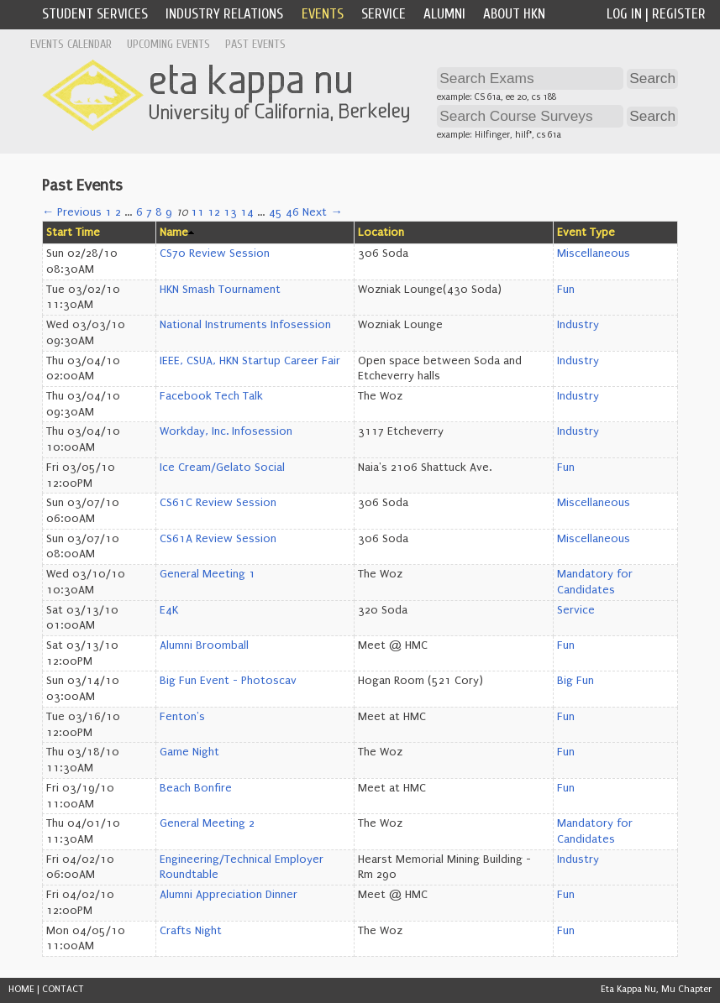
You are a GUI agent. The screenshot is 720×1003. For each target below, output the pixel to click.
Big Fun (575, 680)
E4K (169, 610)
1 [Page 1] (108, 212)
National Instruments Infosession (245, 325)
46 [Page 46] (292, 212)
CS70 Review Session (215, 253)
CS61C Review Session (218, 502)
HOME (21, 989)
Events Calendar (71, 44)
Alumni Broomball (204, 645)
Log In (624, 14)
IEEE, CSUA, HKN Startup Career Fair (250, 361)
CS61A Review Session (218, 539)
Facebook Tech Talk (211, 396)
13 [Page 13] (230, 212)
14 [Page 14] (247, 212)
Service (383, 14)
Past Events (255, 44)
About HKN (514, 14)
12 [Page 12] (214, 212)
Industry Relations (224, 14)
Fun (566, 289)
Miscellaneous (593, 253)
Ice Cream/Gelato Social (222, 467)
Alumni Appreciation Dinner (228, 894)
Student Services (95, 14)
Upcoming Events (168, 44)
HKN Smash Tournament (220, 289)
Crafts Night (191, 931)
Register (679, 14)
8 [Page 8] (158, 212)
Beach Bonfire (196, 788)
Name (174, 232)
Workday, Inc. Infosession (226, 431)
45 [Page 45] (275, 212)
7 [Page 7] (149, 212)
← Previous (72, 212)
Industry (578, 325)
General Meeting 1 (207, 574)
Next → (322, 212)
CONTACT (63, 989)
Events (323, 14)
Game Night (189, 752)
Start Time (73, 232)
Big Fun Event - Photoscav (228, 680)
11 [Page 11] (197, 212)
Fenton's (182, 717)
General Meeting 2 (207, 823)
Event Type (586, 232)
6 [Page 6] (139, 212)
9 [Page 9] (169, 212)
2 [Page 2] (118, 212)
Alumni (444, 14)
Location (381, 232)
